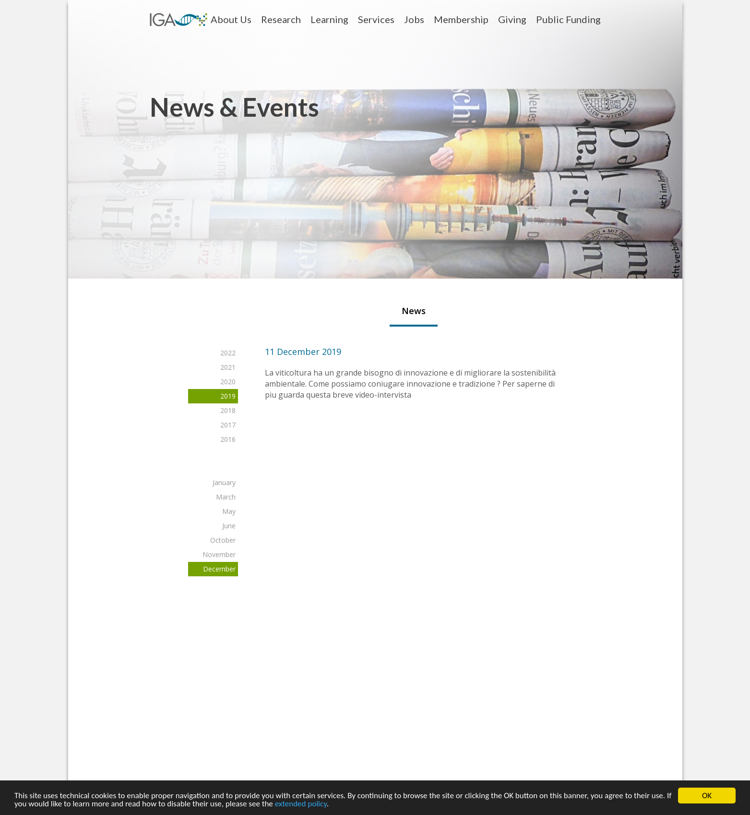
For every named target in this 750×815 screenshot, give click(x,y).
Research (281, 19)
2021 (227, 367)
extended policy (301, 805)
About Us (231, 19)
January (223, 482)
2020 (227, 381)
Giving (512, 19)
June (228, 525)
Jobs (414, 19)
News (413, 310)
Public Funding (568, 19)
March (225, 496)
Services (376, 19)
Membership (461, 19)
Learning (329, 19)
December (218, 568)
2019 (227, 396)
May (228, 511)
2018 (227, 410)
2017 (227, 424)
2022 (227, 352)
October (222, 540)
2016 (227, 439)
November (218, 554)
